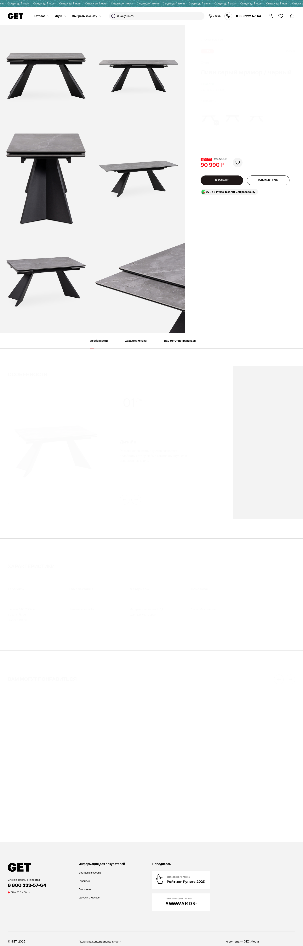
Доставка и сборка (90, 872)
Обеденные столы (214, 35)
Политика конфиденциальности (100, 941)
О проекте (85, 889)
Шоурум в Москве (89, 897)
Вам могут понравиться (180, 343)
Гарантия (84, 881)
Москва (214, 16)
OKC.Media (251, 941)
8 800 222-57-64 (248, 16)
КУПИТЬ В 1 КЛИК (268, 185)
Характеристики (136, 343)
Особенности (99, 343)
